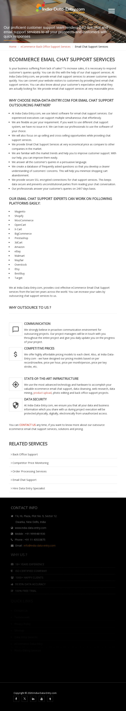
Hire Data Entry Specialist (28, 488)
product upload (43, 393)
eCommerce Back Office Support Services (46, 46)
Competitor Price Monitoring (30, 463)
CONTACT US (27, 425)
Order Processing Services (29, 471)
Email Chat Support (23, 480)
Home (12, 46)
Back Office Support (24, 454)
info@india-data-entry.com (39, 547)
